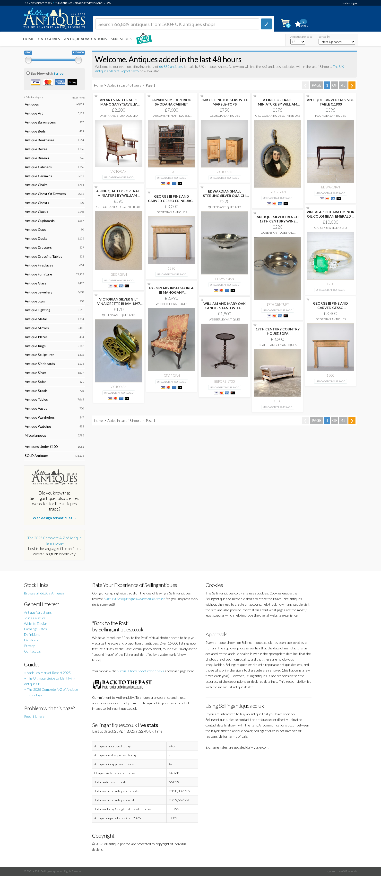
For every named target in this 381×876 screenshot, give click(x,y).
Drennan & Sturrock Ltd (118, 115)
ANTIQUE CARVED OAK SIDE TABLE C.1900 (330, 102)
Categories (49, 39)
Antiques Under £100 (41, 446)
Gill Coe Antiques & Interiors (277, 115)
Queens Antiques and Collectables (224, 208)
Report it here (34, 716)
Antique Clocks (36, 212)
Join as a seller (34, 618)
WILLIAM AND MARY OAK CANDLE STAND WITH (224, 305)
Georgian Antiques (224, 115)
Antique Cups (35, 229)
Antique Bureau (37, 158)
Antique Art (34, 113)
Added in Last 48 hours (124, 85)
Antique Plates (36, 337)
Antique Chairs (36, 185)
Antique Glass (35, 283)
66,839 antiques (171, 66)
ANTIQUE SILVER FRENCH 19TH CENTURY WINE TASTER (278, 221)
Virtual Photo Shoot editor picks (140, 671)
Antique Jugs (35, 301)
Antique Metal (36, 319)
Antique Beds (35, 131)
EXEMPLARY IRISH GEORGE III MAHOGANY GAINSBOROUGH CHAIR (171, 292)
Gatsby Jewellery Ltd (330, 228)
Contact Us (32, 651)
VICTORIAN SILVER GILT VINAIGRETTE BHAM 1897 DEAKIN (118, 303)
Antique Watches (38, 426)
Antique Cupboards (40, 221)
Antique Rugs (35, 346)
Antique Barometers (40, 122)
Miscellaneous (35, 435)
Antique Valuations (38, 612)
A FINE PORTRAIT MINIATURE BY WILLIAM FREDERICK (277, 104)
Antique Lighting (37, 310)
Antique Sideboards (40, 364)
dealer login (349, 3)
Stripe (58, 73)
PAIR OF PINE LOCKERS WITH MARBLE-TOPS (224, 102)
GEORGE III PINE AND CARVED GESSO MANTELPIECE (330, 307)
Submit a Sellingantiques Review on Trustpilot (134, 599)
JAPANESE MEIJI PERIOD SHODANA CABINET (171, 102)
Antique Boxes (36, 149)
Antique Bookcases (39, 140)
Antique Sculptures (39, 355)
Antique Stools (36, 391)
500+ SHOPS (121, 39)
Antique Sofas (35, 382)
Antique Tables (36, 399)
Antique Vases (36, 408)
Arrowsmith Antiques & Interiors (171, 117)
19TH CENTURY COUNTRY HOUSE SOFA (278, 331)
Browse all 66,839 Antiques (44, 593)
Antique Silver (35, 373)
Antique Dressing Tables (43, 256)
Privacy (29, 646)
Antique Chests (37, 203)
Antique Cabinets (38, 167)
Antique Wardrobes (40, 417)
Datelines (31, 640)
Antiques (32, 104)
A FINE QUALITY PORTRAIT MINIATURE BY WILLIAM (118, 193)
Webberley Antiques (171, 304)
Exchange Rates (35, 629)
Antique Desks (36, 238)
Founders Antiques (330, 115)
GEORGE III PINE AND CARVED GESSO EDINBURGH (171, 200)
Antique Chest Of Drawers (45, 194)
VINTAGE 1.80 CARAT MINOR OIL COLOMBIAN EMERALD (330, 214)
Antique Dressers (38, 247)
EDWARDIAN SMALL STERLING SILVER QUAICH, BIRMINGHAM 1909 (224, 195)
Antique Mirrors (37, 328)
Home (28, 39)
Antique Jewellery (38, 292)
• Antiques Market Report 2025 (47, 673)
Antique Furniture (38, 274)
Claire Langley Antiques (277, 345)
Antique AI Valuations (85, 39)
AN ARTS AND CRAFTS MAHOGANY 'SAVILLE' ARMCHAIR (118, 104)
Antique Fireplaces (39, 265)
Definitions (32, 634)
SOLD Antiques (37, 455)
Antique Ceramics (38, 176)
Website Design (35, 623)
